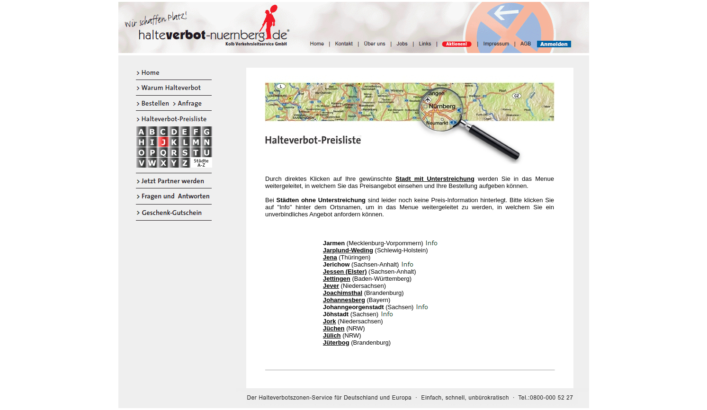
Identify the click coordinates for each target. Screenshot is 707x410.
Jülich (332, 335)
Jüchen (334, 328)
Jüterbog (336, 342)
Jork (329, 321)
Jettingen (336, 278)
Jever (331, 285)
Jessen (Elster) (345, 271)
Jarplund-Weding (348, 250)
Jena (330, 257)
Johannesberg (344, 299)
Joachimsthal (342, 292)
